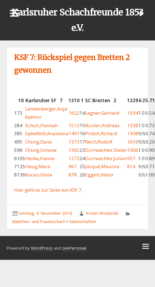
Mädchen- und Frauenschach (38, 221)
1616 (132, 142)
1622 (74, 113)
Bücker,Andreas (102, 125)
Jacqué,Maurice (102, 166)
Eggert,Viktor (99, 174)
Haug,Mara (37, 166)
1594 (132, 113)
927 (131, 158)
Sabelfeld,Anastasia (47, 133)
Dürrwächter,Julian (106, 158)
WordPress (42, 248)
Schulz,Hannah (41, 125)
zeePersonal (74, 248)
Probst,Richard (101, 133)
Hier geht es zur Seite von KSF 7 (48, 190)
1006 (132, 150)
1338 (132, 125)
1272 (74, 158)
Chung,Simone (41, 150)
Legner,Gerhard (102, 113)
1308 (132, 133)
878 (73, 174)
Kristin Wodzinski (102, 213)
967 (73, 166)
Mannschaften (82, 221)
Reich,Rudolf (98, 142)
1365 (74, 150)
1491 (74, 133)
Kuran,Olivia (38, 174)
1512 (74, 125)
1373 (74, 142)
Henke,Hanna (40, 158)
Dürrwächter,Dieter (106, 150)
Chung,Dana (38, 142)
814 (131, 166)
